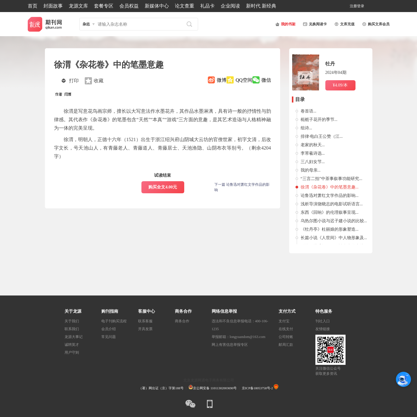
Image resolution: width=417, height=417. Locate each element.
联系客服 (145, 321)
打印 (74, 80)
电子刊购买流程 (114, 321)
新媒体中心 (157, 5)
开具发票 (145, 329)
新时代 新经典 (261, 5)
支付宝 (284, 321)
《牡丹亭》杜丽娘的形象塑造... (330, 229)
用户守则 (72, 352)
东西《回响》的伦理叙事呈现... (330, 212)
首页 (32, 5)
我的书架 (284, 24)
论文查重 (184, 5)
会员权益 (129, 5)
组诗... (306, 128)
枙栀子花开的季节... (319, 119)
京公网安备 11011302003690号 (212, 388)
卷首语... (309, 111)
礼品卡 (207, 5)
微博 (221, 80)
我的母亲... (311, 170)
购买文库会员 (375, 24)
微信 (266, 80)
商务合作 (182, 321)
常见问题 (108, 337)
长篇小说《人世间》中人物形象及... (334, 237)
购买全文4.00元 (162, 187)
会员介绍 (108, 329)
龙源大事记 (74, 337)
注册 (353, 6)
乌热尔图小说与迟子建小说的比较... (334, 221)
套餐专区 (103, 5)
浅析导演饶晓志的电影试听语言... (332, 204)
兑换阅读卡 (314, 24)
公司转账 (286, 337)
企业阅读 (230, 5)
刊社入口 (322, 321)
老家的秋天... (313, 145)
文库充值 (344, 24)
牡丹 (330, 63)
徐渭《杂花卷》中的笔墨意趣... (330, 187)
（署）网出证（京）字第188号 (161, 388)
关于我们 (72, 321)
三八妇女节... (313, 162)
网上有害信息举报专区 (230, 345)
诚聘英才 (72, 345)
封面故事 (53, 5)
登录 (360, 6)
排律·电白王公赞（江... (322, 136)
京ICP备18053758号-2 (257, 388)
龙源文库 (78, 5)
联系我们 (72, 329)
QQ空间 (243, 80)
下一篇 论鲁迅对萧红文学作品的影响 (242, 187)
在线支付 (286, 329)
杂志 (86, 24)
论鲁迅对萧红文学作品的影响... (330, 195)
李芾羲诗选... (313, 153)
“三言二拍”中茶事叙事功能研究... (331, 178)
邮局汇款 (286, 345)
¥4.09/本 (340, 85)
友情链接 (322, 329)
